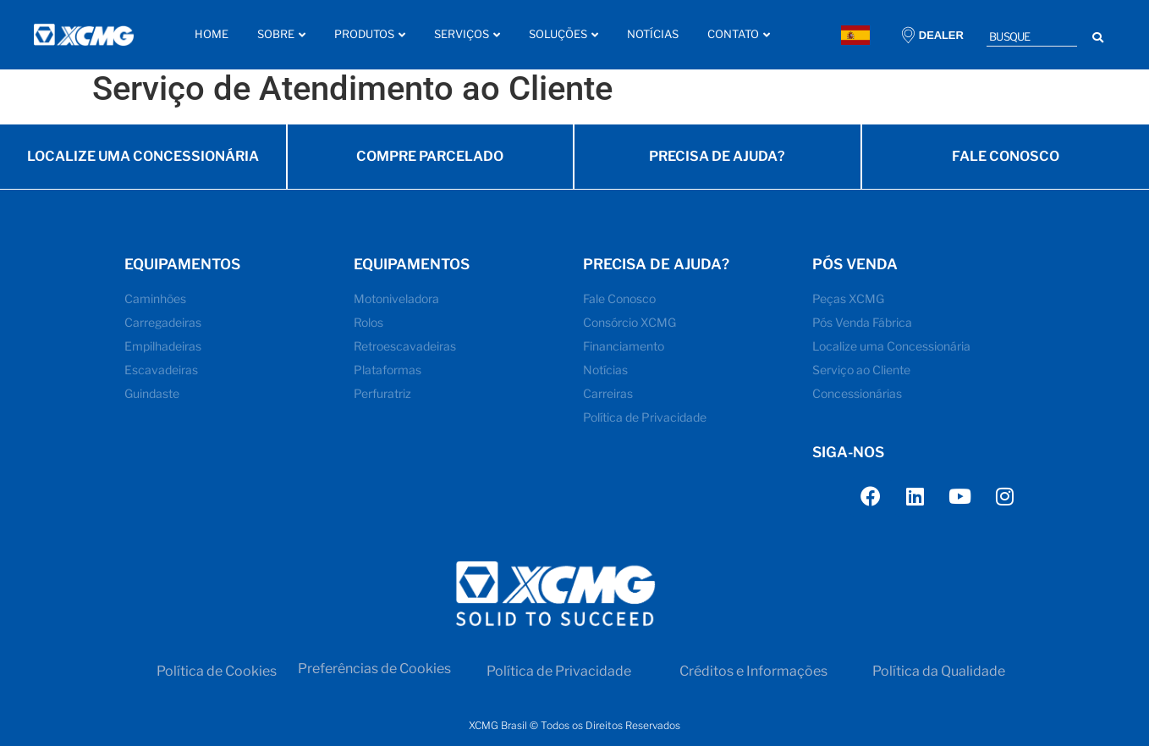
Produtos (369, 34)
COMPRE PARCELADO (429, 164)
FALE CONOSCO (1005, 164)
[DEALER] (908, 35)
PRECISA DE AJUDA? (717, 164)
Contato (738, 34)
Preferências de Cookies (374, 678)
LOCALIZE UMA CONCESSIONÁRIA (143, 164)
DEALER (941, 35)
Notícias (653, 34)
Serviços (467, 34)
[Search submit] (1098, 35)
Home (211, 34)
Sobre (281, 34)
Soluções (563, 34)
